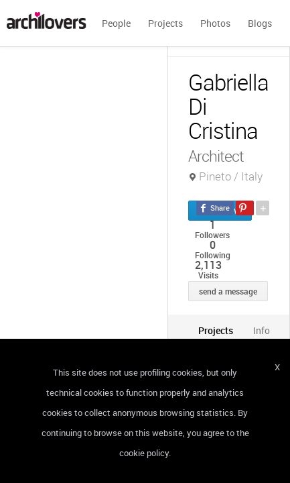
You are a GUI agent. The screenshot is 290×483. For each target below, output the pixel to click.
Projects (165, 23)
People (116, 23)
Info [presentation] (261, 330)
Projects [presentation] (215, 330)
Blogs (260, 23)
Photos (215, 23)
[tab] (215, 330)
